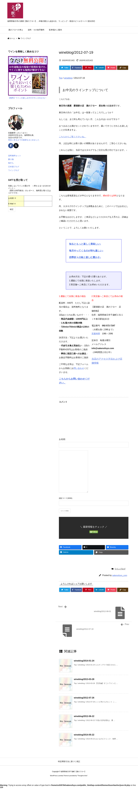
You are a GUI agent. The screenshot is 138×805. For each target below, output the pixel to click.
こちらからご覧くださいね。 (72, 137)
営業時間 (96, 333)
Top (60, 78)
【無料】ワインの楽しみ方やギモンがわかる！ (27, 98)
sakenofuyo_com (119, 575)
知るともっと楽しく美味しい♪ (85, 244)
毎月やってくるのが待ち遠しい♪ (86, 250)
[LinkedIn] (99, 68)
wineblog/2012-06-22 (84, 716)
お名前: (62, 439)
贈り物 (11, 159)
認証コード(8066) (65, 498)
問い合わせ (79, 368)
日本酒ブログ (13, 167)
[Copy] (122, 68)
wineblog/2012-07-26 (84, 698)
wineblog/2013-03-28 (84, 679)
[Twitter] (64, 68)
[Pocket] (111, 68)
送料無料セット (14, 156)
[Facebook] (76, 68)
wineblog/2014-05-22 (84, 735)
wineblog (68, 78)
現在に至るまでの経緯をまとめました (23, 140)
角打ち (11, 163)
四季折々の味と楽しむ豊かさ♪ (85, 257)
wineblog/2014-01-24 (84, 661)
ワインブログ (26, 38)
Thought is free (82, 775)
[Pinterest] (88, 68)
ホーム (12, 38)
